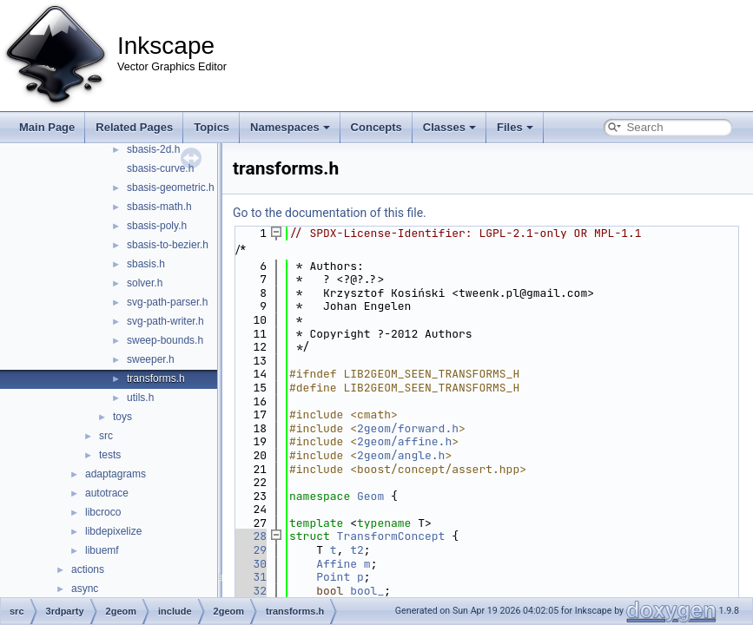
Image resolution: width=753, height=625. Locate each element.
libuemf (102, 550)
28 (250, 536)
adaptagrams (115, 474)
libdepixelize (113, 531)
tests (110, 455)
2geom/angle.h (401, 455)
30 (250, 563)
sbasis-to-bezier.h (167, 245)
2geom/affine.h (404, 441)
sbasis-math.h (159, 207)
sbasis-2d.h (153, 149)
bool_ (367, 590)
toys (122, 417)
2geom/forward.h (408, 428)
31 (250, 576)
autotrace (107, 493)
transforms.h (156, 378)
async (84, 588)
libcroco (103, 512)
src (106, 436)
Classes (449, 127)
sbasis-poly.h (157, 226)
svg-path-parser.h (167, 302)
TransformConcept (391, 536)
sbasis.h (146, 264)
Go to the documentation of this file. (329, 213)
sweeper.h (151, 359)
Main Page (47, 127)
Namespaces (290, 127)
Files (515, 127)
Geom (370, 496)
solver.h (144, 283)
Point (333, 576)
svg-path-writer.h (165, 321)
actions (87, 569)
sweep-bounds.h (165, 340)
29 (250, 550)
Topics (211, 127)
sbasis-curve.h (160, 168)
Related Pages (134, 127)
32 (250, 590)
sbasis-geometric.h (171, 187)
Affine (336, 563)
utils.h (140, 397)
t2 (357, 550)
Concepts (376, 127)
